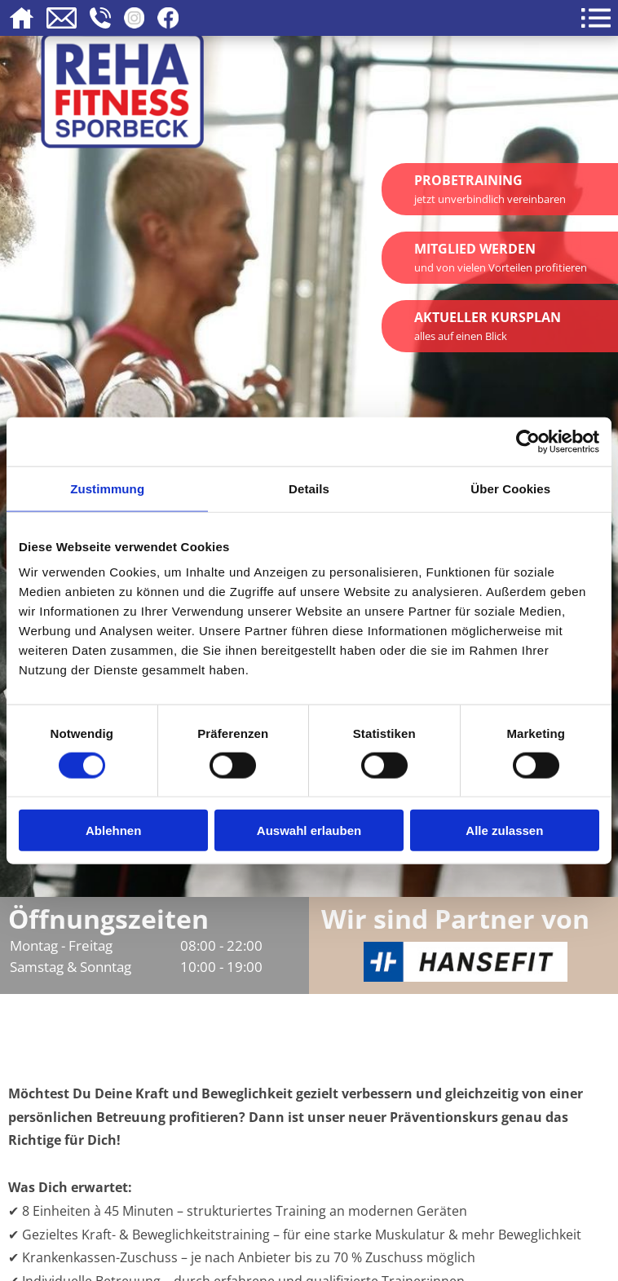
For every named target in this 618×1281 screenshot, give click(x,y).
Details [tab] (309, 488)
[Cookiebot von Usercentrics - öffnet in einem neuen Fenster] (528, 441)
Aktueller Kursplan (487, 325)
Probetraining (490, 188)
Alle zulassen (504, 830)
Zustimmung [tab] (107, 488)
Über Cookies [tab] (510, 488)
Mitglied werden (500, 257)
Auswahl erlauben (309, 830)
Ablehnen (113, 830)
